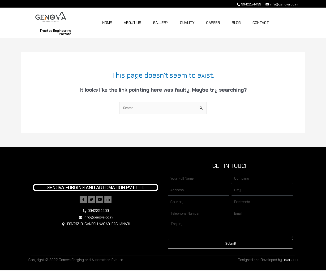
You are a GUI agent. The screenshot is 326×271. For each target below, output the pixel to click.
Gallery (160, 23)
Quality (187, 23)
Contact (261, 23)
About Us (132, 23)
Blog (236, 23)
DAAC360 (290, 260)
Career (213, 23)
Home (107, 23)
